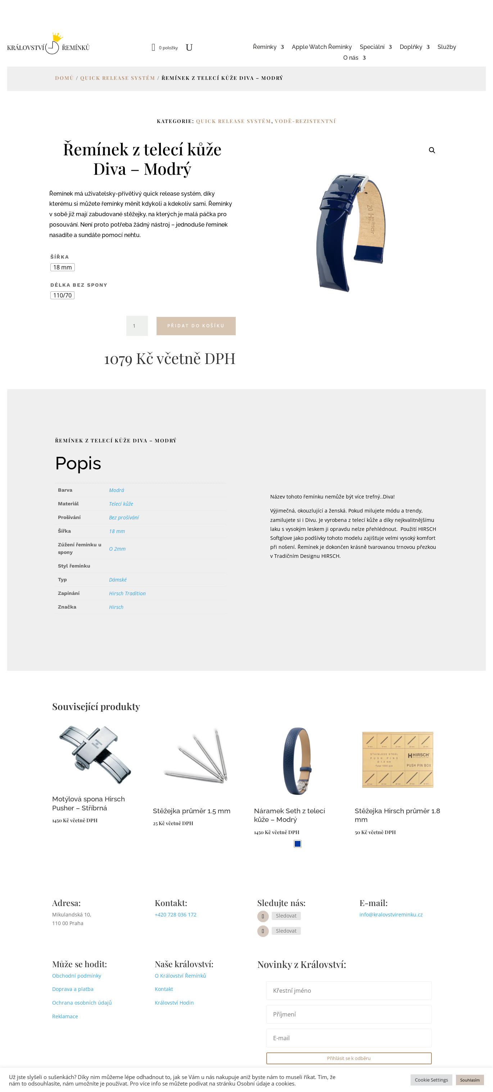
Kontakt (164, 989)
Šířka (59, 257)
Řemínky (265, 47)
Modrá (116, 490)
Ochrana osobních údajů (82, 1002)
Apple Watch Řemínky (322, 47)
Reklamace (65, 1016)
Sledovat (286, 915)
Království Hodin (174, 1002)
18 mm (117, 531)
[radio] (62, 267)
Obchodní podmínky (76, 975)
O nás (350, 58)
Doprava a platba (73, 989)
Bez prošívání (124, 517)
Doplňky (411, 47)
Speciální (372, 47)
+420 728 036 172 (175, 914)
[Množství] (137, 326)
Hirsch (116, 607)
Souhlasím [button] (470, 1080)
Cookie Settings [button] (431, 1080)
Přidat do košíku (196, 326)
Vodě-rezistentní (305, 121)
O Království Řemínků (180, 975)
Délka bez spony (79, 285)
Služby (447, 47)
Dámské (118, 579)
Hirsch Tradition (127, 593)
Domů (64, 77)
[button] (432, 150)
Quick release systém (117, 77)
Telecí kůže (121, 503)
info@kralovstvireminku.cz (391, 914)
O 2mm (117, 548)
